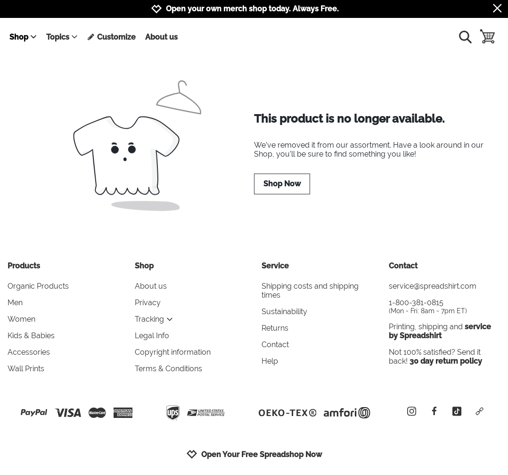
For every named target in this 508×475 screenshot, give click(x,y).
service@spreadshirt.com (432, 286)
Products (24, 265)
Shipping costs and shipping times (310, 291)
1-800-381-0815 (445, 306)
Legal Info (152, 335)
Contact (275, 344)
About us (161, 37)
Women (21, 319)
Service (275, 265)
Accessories (29, 352)
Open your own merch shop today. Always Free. (252, 8)
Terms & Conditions (168, 368)
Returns (275, 328)
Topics (62, 37)
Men (15, 302)
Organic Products (38, 286)
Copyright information (173, 352)
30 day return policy (446, 361)
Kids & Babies (31, 335)
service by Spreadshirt (440, 331)
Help (270, 361)
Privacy (148, 302)
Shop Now (282, 183)
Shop (23, 37)
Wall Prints (26, 368)
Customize (111, 37)
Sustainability (284, 311)
